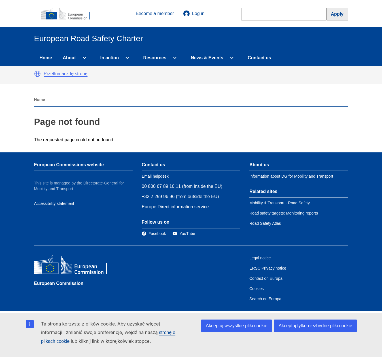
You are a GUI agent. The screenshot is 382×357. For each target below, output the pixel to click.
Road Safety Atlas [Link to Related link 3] (265, 223)
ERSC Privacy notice (267, 268)
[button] (37, 73)
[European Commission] (68, 13)
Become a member (155, 13)
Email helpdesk (155, 176)
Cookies (256, 288)
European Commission (58, 283)
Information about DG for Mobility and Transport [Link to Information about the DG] (291, 176)
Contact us (259, 57)
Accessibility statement (54, 203)
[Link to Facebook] (154, 233)
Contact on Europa (266, 278)
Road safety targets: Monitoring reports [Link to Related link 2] (283, 213)
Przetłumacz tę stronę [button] (66, 73)
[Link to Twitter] (184, 233)
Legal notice (260, 258)
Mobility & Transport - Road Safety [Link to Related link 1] (279, 203)
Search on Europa (265, 299)
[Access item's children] (83, 58)
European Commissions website (69, 164)
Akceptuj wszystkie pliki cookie (236, 325)
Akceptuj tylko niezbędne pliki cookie (315, 325)
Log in (194, 13)
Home (45, 57)
